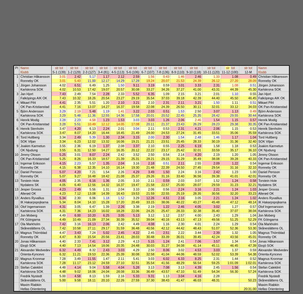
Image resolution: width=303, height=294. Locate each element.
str (57, 68)
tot (61, 68)
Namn (24, 68)
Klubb (24, 72)
